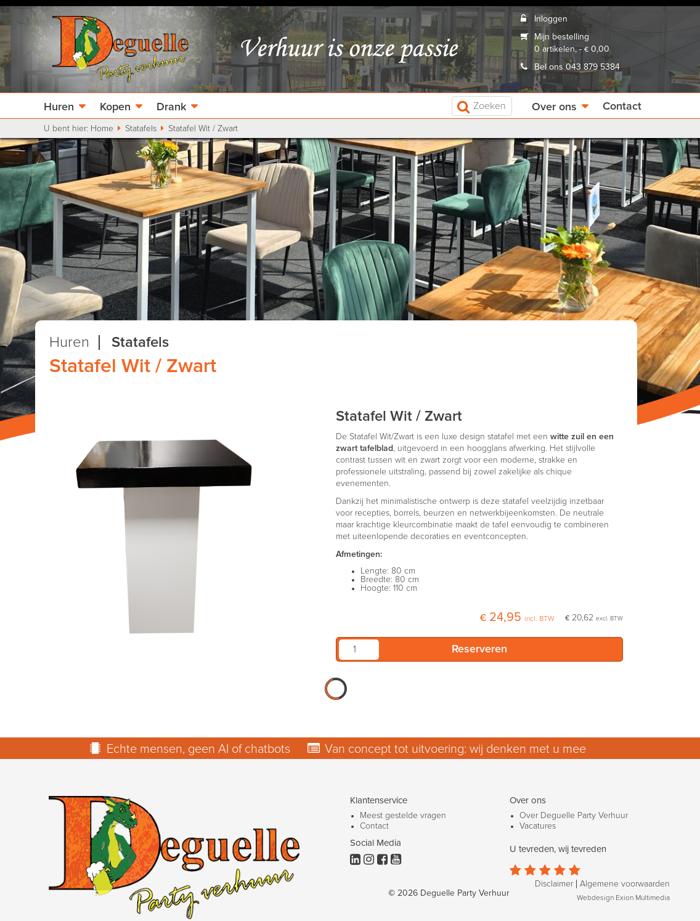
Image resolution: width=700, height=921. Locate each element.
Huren (59, 107)
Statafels (141, 128)
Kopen (115, 107)
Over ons (554, 107)
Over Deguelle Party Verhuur (573, 815)
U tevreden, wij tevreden (558, 849)
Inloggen (551, 19)
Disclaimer (554, 884)
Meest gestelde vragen (403, 815)
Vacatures (537, 826)
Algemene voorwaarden (625, 884)
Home (102, 128)
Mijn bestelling (561, 37)
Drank (171, 107)
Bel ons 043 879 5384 (577, 67)
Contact (622, 106)
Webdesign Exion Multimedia (623, 898)
